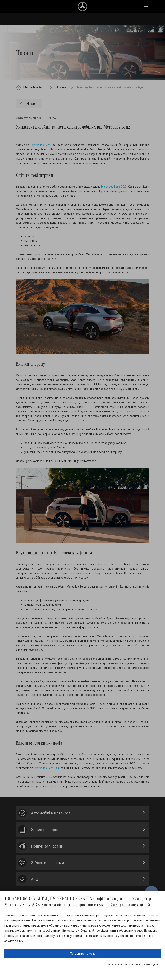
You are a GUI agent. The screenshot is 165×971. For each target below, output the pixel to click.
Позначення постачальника (122, 964)
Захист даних (152, 964)
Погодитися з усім (82, 953)
